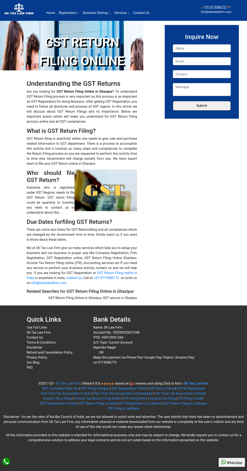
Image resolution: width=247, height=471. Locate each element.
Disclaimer (34, 347)
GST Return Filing (162, 388)
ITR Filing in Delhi (191, 398)
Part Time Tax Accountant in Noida (180, 393)
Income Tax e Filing (57, 398)
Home (50, 13)
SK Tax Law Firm (68, 383)
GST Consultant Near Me (60, 388)
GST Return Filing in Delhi (97, 403)
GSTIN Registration (191, 388)
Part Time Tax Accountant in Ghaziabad (123, 393)
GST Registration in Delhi (58, 403)
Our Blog (33, 362)
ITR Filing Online (135, 398)
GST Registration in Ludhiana (140, 403)
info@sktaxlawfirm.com (48, 283)
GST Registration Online (128, 388)
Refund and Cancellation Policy (49, 352)
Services (121, 13)
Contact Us (141, 13)
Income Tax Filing (163, 398)
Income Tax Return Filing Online (97, 398)
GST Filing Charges (95, 388)
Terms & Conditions (41, 342)
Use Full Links (37, 327)
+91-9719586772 (215, 7)
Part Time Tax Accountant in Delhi (66, 393)
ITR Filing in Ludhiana (123, 408)
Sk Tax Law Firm (39, 332)
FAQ (30, 367)
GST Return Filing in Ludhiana (185, 403)
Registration (69, 13)
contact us (74, 278)
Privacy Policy (37, 357)
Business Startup (97, 13)
